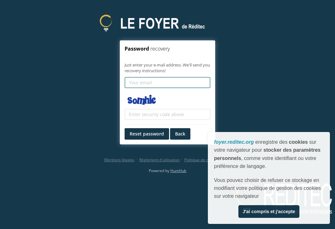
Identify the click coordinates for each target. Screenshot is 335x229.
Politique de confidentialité (207, 160)
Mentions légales (119, 160)
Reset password (147, 134)
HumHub (178, 170)
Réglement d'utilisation (159, 160)
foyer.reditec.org (234, 142)
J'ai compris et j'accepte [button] (269, 211)
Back (180, 134)
